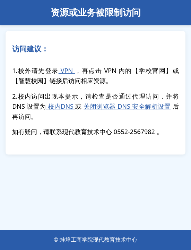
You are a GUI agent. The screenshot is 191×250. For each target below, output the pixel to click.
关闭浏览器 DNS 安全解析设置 (127, 106)
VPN (67, 70)
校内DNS (60, 106)
